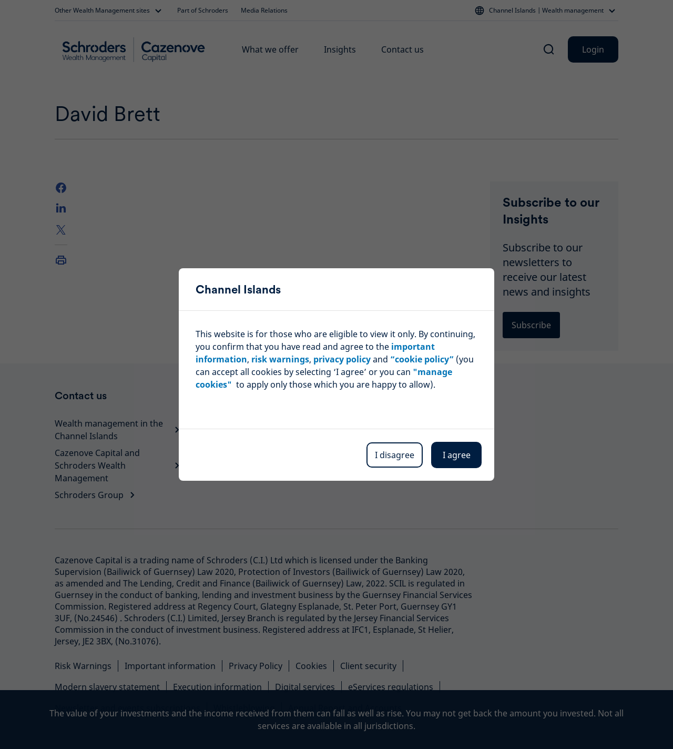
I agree (457, 455)
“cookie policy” (422, 359)
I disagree (394, 455)
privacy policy (342, 359)
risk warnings (280, 359)
